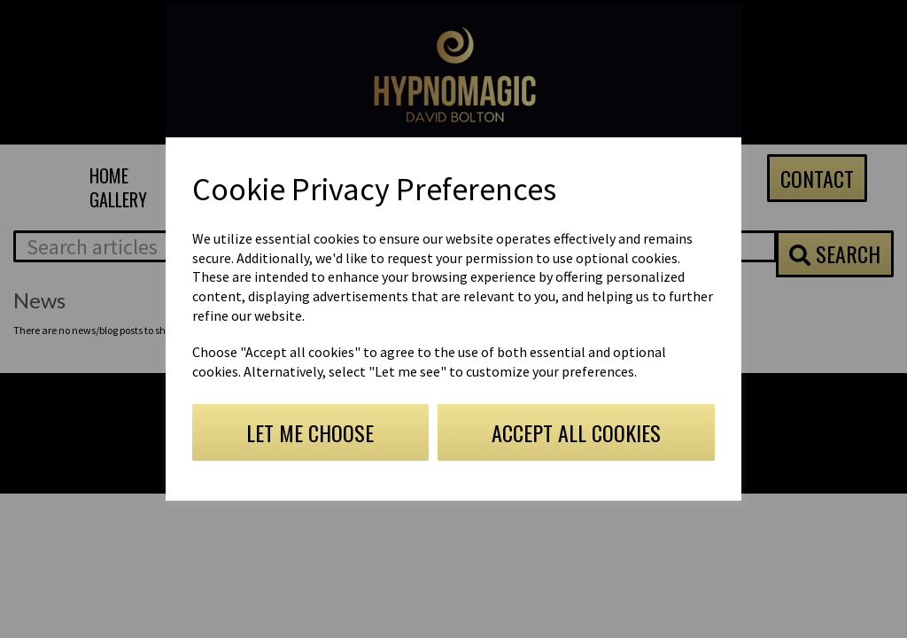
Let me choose (310, 432)
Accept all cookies (576, 432)
